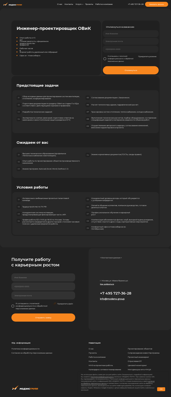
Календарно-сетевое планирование (105, 369)
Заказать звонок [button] (156, 4)
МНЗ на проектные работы (101, 365)
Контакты (69, 4)
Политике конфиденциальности (102, 377)
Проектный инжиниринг (138, 357)
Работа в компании (104, 4)
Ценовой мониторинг (137, 365)
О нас (59, 4)
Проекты (89, 4)
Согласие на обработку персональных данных (31, 353)
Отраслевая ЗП (135, 361)
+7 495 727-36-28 (136, 4)
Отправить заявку (43, 318)
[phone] (130, 49)
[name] (131, 33)
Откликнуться (131, 70)
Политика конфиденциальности (25, 349)
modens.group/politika (124, 385)
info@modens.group (112, 298)
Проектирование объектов (140, 349)
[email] (130, 41)
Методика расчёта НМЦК (139, 369)
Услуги (78, 4)
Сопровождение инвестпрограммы (143, 353)
